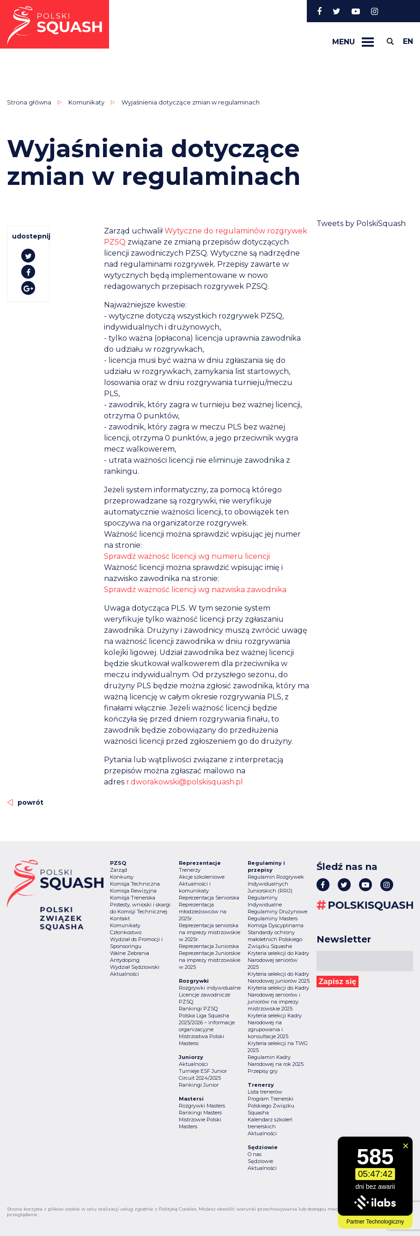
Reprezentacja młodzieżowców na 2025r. (202, 911)
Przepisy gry (263, 1071)
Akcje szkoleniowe (202, 877)
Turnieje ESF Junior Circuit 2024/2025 (203, 1074)
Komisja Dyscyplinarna (276, 925)
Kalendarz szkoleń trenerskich (270, 1123)
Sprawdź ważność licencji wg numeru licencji (187, 556)
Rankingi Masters (200, 1112)
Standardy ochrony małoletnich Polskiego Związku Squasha (275, 939)
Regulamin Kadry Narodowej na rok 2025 (276, 1060)
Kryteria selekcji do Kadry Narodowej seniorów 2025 (278, 960)
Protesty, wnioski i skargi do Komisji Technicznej (140, 908)
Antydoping (125, 960)
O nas (255, 1154)
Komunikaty (86, 102)
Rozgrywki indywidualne (210, 988)
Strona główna (29, 102)
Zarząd (118, 870)
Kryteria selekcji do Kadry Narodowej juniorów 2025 (279, 977)
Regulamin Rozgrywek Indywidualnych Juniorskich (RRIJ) (276, 884)
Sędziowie (260, 1161)
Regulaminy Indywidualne (265, 901)
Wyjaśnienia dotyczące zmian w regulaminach (191, 102)
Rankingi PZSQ (198, 1008)
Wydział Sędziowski (134, 967)
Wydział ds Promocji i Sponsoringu (136, 942)
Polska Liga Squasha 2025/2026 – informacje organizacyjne (207, 1022)
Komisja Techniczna (135, 884)
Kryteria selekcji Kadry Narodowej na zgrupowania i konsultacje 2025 (275, 1026)
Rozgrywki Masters (202, 1105)
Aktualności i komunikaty (195, 887)
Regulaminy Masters (273, 918)
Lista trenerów (265, 1092)
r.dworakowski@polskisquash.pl (184, 781)
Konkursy (122, 877)
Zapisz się (337, 981)
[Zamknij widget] (405, 1145)
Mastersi (189, 1043)
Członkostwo (125, 932)
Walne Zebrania (129, 953)
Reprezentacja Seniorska (209, 897)
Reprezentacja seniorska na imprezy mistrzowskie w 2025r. (209, 932)
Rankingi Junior (199, 1085)
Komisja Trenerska (132, 897)
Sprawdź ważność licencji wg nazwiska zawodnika (195, 589)
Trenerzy (190, 870)
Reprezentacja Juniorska (209, 946)
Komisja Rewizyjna (133, 890)
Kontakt (120, 918)
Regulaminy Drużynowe (277, 911)
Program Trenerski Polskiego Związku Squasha (271, 1105)
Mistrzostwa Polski (201, 1036)
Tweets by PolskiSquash (361, 223)
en (408, 41)
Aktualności (124, 974)
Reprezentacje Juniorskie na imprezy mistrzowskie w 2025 (209, 960)
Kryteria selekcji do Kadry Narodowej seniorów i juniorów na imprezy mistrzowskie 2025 (278, 998)
